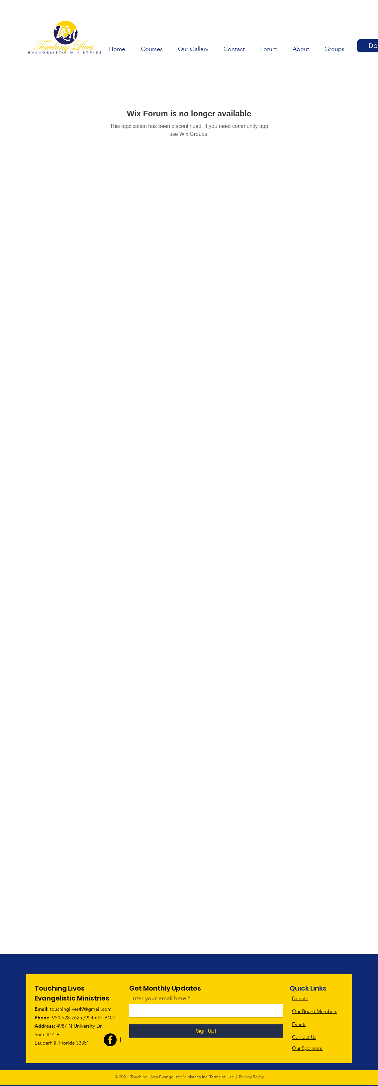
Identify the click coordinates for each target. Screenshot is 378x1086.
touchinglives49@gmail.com (81, 1009)
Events (299, 1024)
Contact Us (304, 1037)
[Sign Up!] (206, 1031)
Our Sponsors (307, 1048)
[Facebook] (110, 1039)
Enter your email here (157, 998)
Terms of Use (221, 1076)
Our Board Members (314, 1011)
